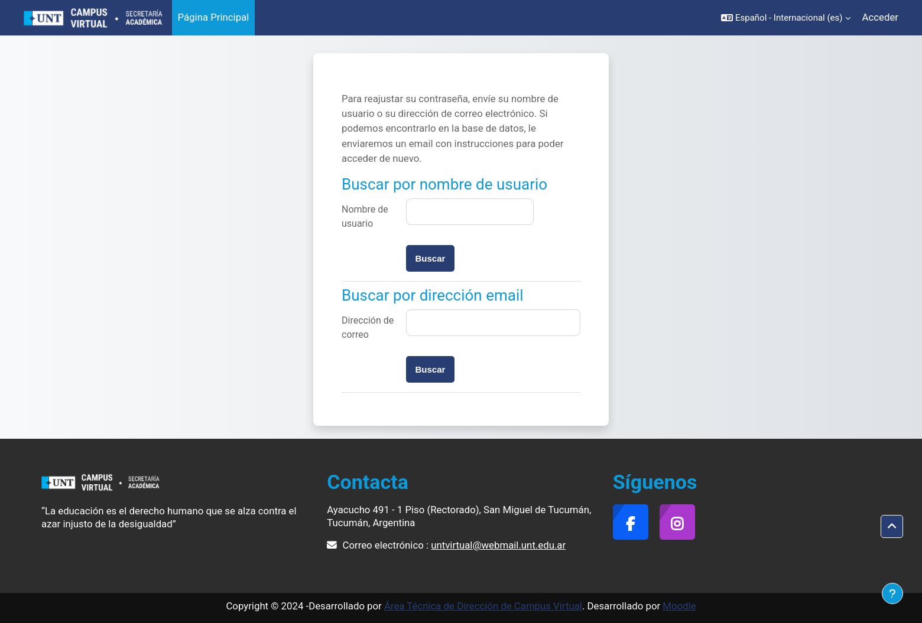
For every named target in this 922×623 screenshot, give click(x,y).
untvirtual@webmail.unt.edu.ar (498, 545)
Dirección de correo (368, 327)
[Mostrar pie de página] (892, 593)
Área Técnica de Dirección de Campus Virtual (483, 606)
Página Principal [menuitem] (213, 17)
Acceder (880, 17)
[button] (786, 17)
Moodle (679, 606)
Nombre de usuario (365, 216)
